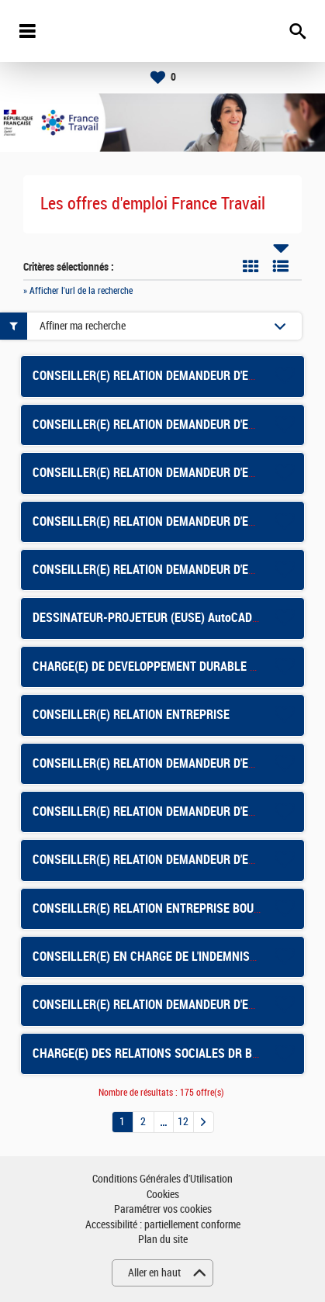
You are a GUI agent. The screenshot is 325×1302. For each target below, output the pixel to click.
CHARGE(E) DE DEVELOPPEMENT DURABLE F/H (150, 666)
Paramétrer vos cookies (163, 1209)
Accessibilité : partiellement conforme (162, 1224)
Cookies (163, 1194)
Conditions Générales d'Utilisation (162, 1179)
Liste (280, 266)
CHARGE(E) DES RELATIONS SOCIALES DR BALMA (157, 1053)
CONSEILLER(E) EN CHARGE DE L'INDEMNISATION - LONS (175, 956)
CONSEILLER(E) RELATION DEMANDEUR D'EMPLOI (156, 811)
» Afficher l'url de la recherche (78, 290)
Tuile (250, 266)
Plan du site (163, 1239)
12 (183, 1121)
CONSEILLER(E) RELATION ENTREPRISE (131, 714)
